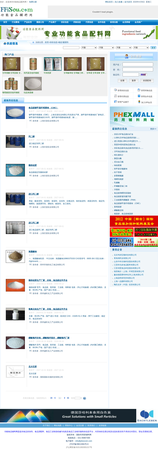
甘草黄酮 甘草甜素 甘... (12, 73)
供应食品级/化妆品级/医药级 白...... (128, 148)
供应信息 (53, 42)
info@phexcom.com (83, 441)
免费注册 (33, 2)
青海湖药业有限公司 (122, 258)
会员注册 (80, 425)
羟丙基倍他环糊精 (31, 73)
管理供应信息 (123, 90)
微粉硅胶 (33, 165)
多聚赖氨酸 (119, 176)
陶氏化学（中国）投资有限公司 (127, 285)
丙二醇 (32, 136)
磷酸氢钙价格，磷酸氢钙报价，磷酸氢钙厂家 (49, 338)
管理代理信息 (123, 96)
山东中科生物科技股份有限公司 (127, 261)
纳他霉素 (118, 165)
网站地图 (57, 425)
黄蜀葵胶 (118, 207)
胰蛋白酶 (118, 158)
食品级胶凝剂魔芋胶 (122, 196)
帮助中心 (69, 425)
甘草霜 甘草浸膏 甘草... (96, 73)
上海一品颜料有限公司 (123, 281)
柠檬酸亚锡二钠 (120, 186)
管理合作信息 (146, 96)
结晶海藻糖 (28, 92)
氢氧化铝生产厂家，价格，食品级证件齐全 (48, 309)
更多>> (153, 129)
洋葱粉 (117, 189)
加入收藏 (118, 2)
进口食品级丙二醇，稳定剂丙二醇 (43, 230)
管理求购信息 (146, 90)
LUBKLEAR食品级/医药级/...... (126, 138)
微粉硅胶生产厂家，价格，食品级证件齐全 (48, 280)
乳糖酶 (117, 183)
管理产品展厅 (123, 102)
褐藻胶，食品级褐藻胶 (123, 214)
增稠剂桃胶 (119, 179)
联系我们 (91, 425)
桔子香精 (118, 172)
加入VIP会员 (146, 102)
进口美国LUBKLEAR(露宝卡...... (127, 141)
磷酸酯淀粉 (119, 210)
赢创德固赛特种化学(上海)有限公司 (129, 275)
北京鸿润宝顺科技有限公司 (125, 255)
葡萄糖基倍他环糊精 (10, 92)
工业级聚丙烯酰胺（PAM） (125, 200)
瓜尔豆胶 (33, 366)
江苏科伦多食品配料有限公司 (126, 265)
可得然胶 (47, 73)
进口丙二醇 (34, 194)
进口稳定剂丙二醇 (36, 143)
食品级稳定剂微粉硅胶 (38, 172)
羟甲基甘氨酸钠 (120, 169)
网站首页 (109, 2)
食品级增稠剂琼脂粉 (122, 193)
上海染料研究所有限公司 (124, 278)
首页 (47, 42)
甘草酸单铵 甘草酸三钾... (74, 73)
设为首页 (128, 2)
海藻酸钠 (33, 251)
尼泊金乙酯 (119, 162)
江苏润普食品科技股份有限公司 (127, 268)
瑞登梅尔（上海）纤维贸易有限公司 (129, 271)
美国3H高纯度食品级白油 (124, 144)
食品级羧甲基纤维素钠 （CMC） (43, 108)
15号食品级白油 (120, 151)
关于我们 (46, 425)
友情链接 (102, 425)
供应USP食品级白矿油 (123, 134)
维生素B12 (118, 155)
